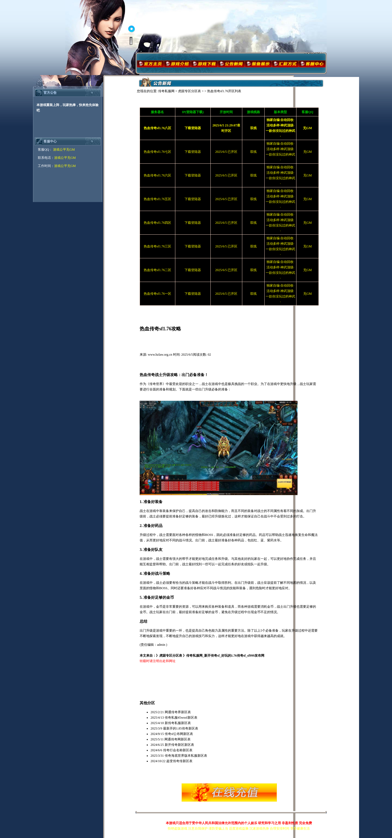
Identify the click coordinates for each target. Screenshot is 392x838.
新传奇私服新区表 (178, 723)
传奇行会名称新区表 (177, 750)
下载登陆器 (193, 152)
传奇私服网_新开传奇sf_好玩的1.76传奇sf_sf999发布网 (225, 655)
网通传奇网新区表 (177, 739)
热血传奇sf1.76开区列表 (224, 91)
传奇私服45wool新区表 (181, 717)
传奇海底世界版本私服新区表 (186, 756)
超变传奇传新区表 (179, 761)
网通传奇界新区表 (178, 712)
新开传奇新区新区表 (179, 745)
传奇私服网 (166, 91)
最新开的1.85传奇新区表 (180, 728)
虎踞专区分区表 (189, 91)
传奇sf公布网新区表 (179, 734)
